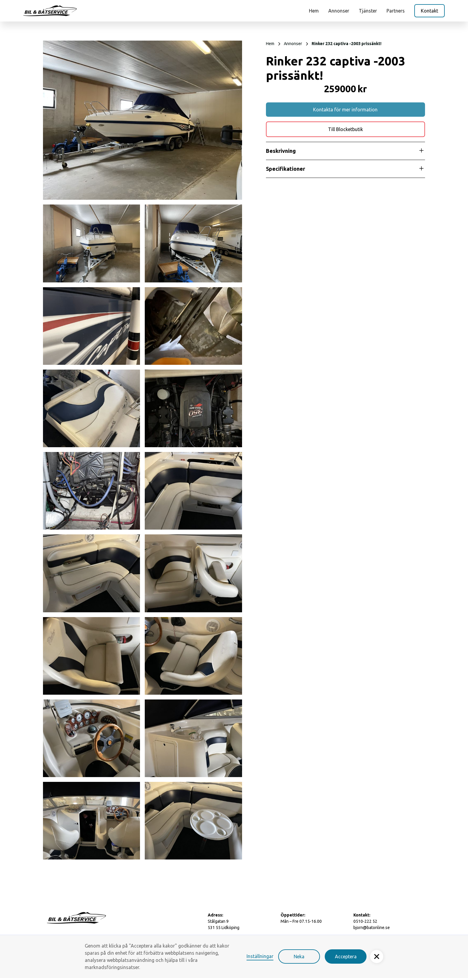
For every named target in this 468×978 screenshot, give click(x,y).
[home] (50, 10)
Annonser (338, 10)
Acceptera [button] (346, 956)
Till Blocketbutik (345, 129)
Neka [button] (299, 956)
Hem (314, 10)
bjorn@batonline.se (371, 927)
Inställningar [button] (260, 956)
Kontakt (429, 10)
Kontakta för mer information (345, 109)
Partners (396, 10)
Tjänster (368, 10)
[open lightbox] (142, 120)
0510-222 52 (365, 921)
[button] (376, 956)
